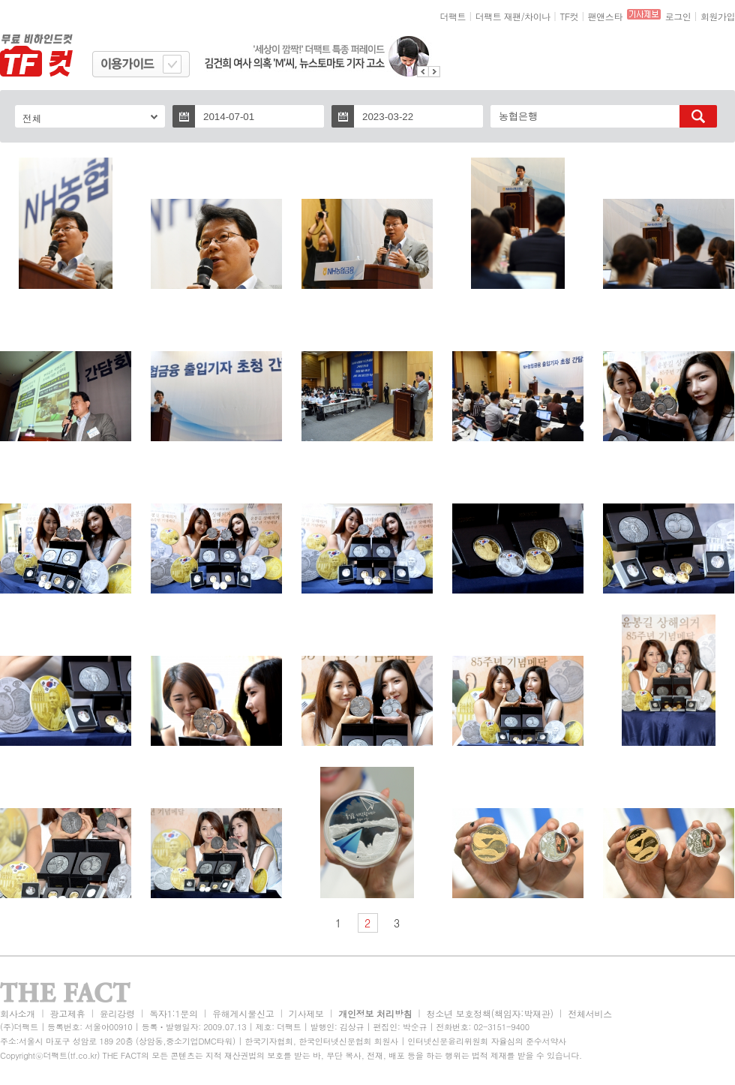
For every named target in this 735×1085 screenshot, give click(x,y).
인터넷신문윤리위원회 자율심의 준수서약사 (486, 1041)
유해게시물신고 (243, 1013)
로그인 (678, 16)
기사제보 (306, 1013)
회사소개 (17, 1013)
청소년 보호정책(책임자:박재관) (490, 1013)
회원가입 (717, 16)
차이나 (537, 16)
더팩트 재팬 (498, 16)
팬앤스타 (605, 16)
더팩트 (453, 16)
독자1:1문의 (173, 1013)
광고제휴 (67, 1013)
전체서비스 (590, 1013)
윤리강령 (117, 1013)
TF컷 (569, 16)
